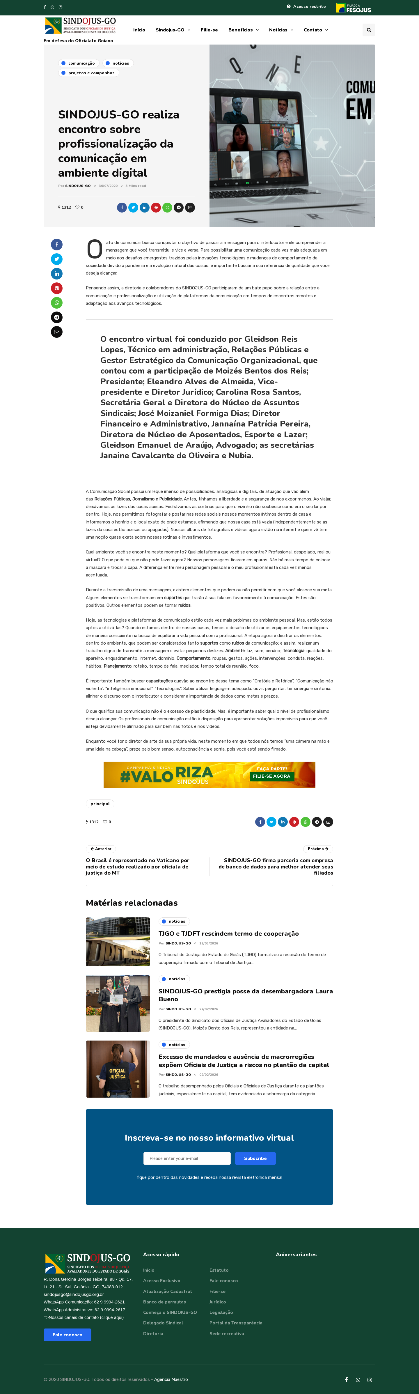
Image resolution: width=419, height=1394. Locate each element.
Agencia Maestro (171, 1379)
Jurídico (218, 1302)
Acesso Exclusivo (161, 1281)
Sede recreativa (227, 1334)
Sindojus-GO (170, 30)
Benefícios (240, 30)
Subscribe (255, 1163)
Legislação (221, 1312)
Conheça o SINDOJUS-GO (170, 1312)
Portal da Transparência (236, 1323)
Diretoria (153, 1334)
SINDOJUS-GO (78, 185)
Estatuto (219, 1270)
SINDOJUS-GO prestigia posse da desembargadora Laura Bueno (246, 1000)
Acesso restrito (309, 6)
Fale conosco (67, 1335)
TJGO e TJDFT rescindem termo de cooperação (229, 938)
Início (139, 30)
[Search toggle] (369, 30)
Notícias (278, 30)
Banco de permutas (164, 1302)
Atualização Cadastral (167, 1291)
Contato (313, 30)
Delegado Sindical (163, 1323)
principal (100, 804)
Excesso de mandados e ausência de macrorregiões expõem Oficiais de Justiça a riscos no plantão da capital (244, 1065)
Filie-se (209, 30)
